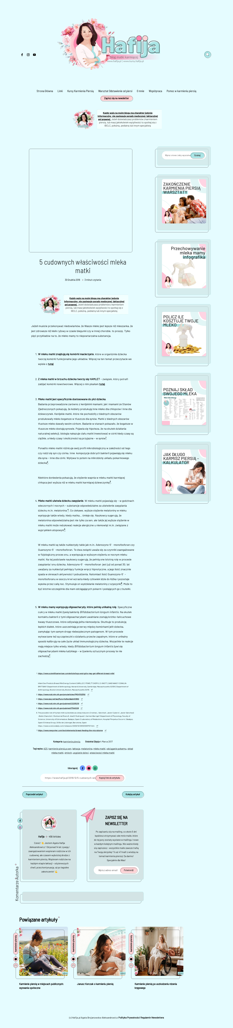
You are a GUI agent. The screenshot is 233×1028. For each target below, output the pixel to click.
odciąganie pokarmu (116, 748)
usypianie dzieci (81, 752)
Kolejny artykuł (133, 794)
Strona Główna (45, 91)
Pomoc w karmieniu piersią (181, 91)
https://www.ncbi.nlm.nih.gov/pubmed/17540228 (58, 708)
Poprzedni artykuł (34, 794)
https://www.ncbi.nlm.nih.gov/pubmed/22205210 (58, 703)
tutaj (50, 364)
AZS (46, 748)
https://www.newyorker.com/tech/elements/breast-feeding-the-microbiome (70, 730)
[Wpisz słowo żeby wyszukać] (184, 155)
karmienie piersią (71, 741)
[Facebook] (22, 55)
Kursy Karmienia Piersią (80, 91)
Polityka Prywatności (129, 1017)
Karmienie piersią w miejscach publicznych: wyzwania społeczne (41, 985)
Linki (60, 91)
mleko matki (99, 748)
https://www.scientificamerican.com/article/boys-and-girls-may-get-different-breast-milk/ (76, 673)
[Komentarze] (15, 959)
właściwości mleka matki (102, 752)
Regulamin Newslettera (152, 1017)
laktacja (76, 748)
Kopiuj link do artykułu (109, 777)
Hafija (41, 836)
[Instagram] (28, 55)
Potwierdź (128, 870)
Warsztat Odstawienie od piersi (115, 91)
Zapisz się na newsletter (116, 98)
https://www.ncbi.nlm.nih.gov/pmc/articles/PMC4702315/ (62, 694)
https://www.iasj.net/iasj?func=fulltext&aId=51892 (58, 699)
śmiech (68, 752)
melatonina (86, 748)
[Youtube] (34, 55)
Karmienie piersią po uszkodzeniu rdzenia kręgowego (156, 985)
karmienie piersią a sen (60, 748)
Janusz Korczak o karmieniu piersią (95, 984)
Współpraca (155, 91)
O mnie (140, 91)
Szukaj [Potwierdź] (197, 155)
